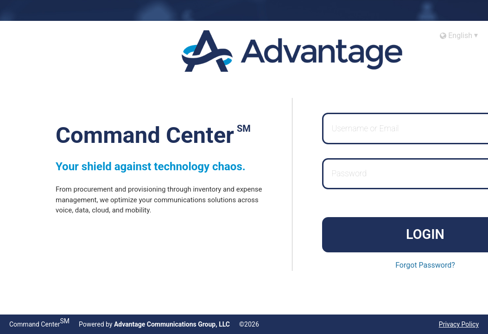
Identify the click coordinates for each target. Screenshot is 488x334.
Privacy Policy (459, 324)
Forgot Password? (425, 265)
